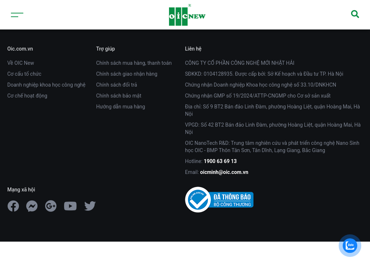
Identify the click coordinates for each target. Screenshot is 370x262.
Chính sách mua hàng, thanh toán (134, 63)
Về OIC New (20, 63)
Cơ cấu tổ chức (24, 74)
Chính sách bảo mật (118, 96)
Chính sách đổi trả (116, 85)
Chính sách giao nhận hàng (126, 74)
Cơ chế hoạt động (27, 96)
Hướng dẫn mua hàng (120, 107)
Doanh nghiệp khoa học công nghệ (46, 85)
